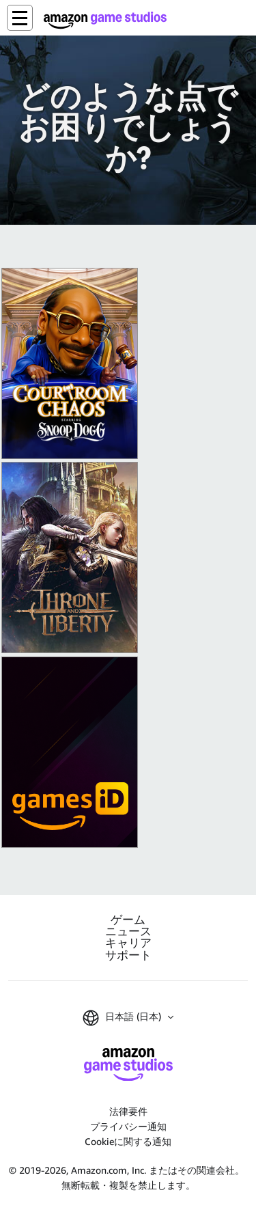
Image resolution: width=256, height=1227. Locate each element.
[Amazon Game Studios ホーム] (105, 20)
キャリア (128, 943)
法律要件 (128, 1111)
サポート (128, 955)
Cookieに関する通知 (128, 1141)
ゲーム (128, 920)
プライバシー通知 (128, 1126)
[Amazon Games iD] (69, 752)
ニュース (128, 931)
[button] (20, 18)
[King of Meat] (69, 363)
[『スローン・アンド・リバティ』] (69, 557)
